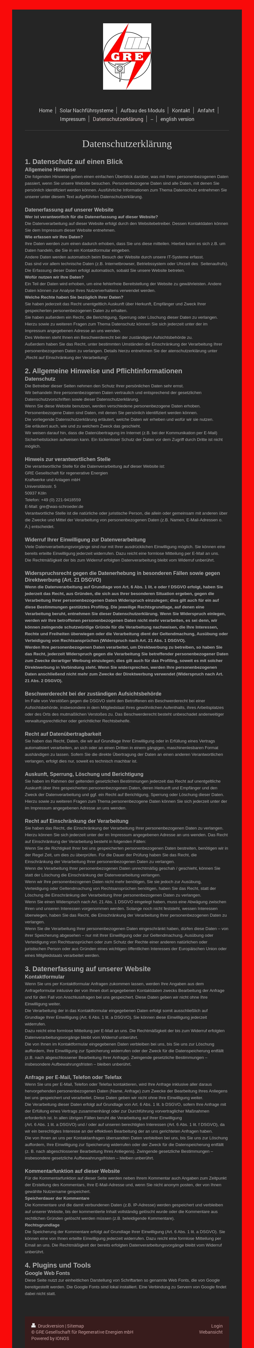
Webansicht (211, 1332)
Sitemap (75, 1326)
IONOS (62, 1338)
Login (217, 1326)
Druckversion (48, 1326)
